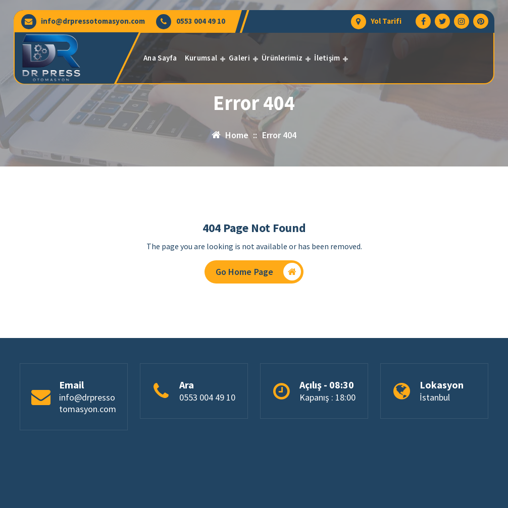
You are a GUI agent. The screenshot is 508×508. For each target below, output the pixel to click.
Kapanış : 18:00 (327, 398)
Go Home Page (258, 271)
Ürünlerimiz (282, 58)
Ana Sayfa (160, 58)
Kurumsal (201, 58)
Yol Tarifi (386, 21)
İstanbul (435, 398)
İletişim (327, 58)
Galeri (239, 58)
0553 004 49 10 (200, 21)
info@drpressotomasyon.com (93, 21)
